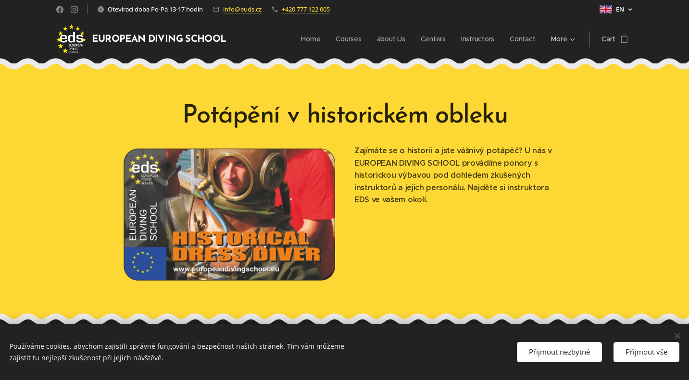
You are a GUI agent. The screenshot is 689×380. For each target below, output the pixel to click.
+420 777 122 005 (306, 9)
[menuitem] (255, 39)
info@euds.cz (242, 9)
